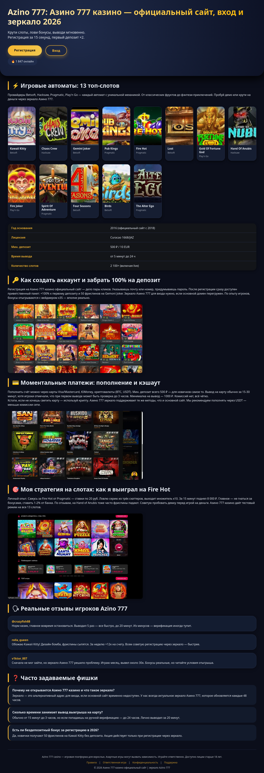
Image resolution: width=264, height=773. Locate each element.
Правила (92, 762)
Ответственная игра (114, 762)
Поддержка (170, 762)
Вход (56, 50)
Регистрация (25, 50)
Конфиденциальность (145, 762)
